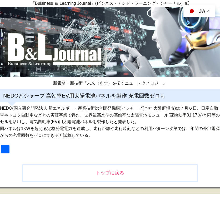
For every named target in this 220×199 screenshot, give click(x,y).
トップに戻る (110, 173)
